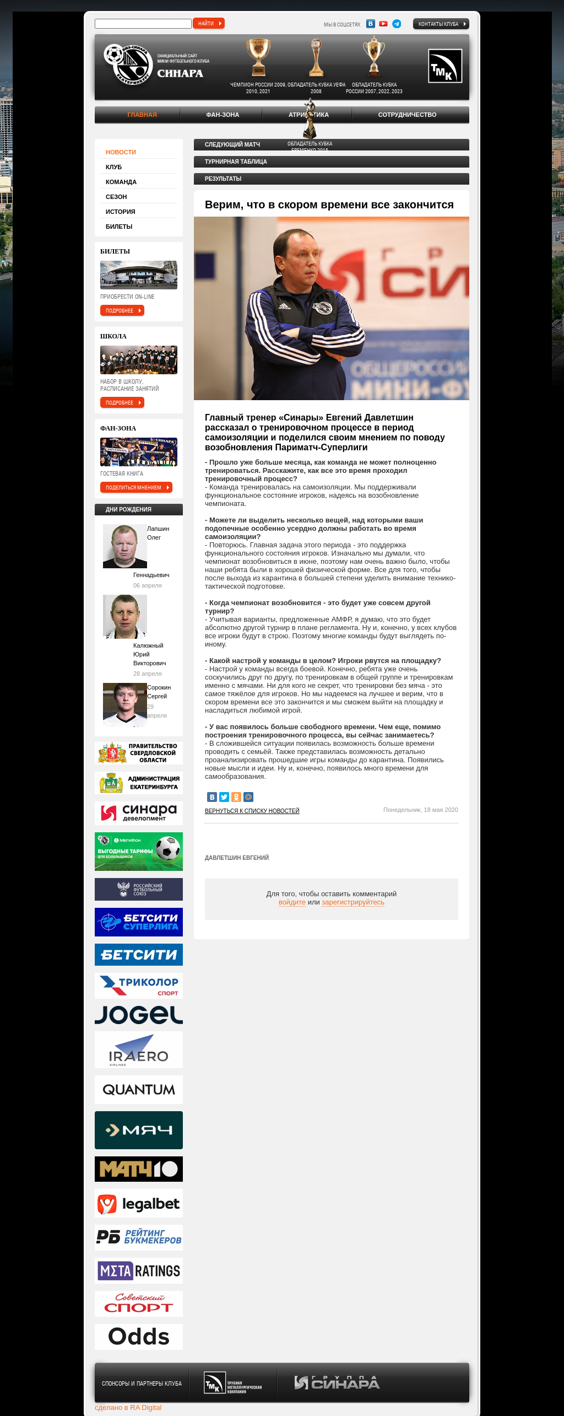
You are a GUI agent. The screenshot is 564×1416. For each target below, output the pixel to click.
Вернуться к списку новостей (252, 811)
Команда (121, 182)
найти (206, 23)
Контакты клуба (438, 23)
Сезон (116, 196)
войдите (292, 902)
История (120, 211)
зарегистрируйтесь (353, 902)
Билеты (119, 226)
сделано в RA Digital (128, 1407)
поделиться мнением (133, 487)
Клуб (114, 167)
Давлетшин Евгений (237, 858)
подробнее (119, 310)
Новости (121, 152)
